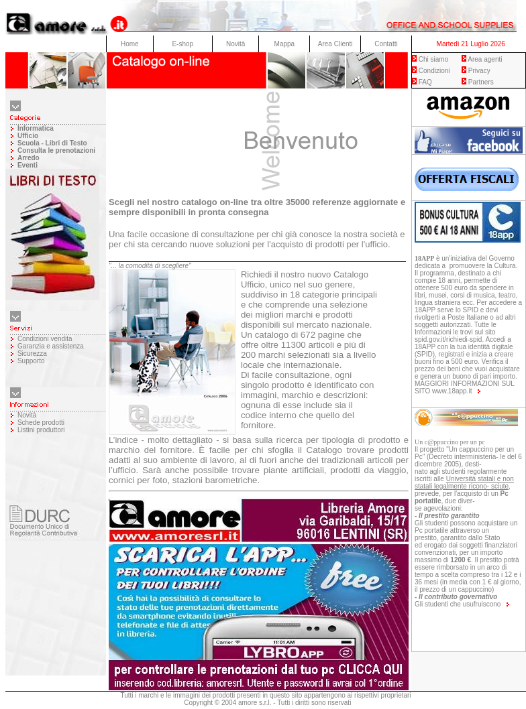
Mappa (284, 44)
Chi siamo (433, 59)
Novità (235, 44)
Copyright (198, 702)
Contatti (385, 44)
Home (130, 44)
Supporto (31, 361)
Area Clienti (335, 44)
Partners (481, 82)
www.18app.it (452, 391)
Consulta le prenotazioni (56, 150)
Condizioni (434, 70)
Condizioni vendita (44, 338)
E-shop (182, 44)
